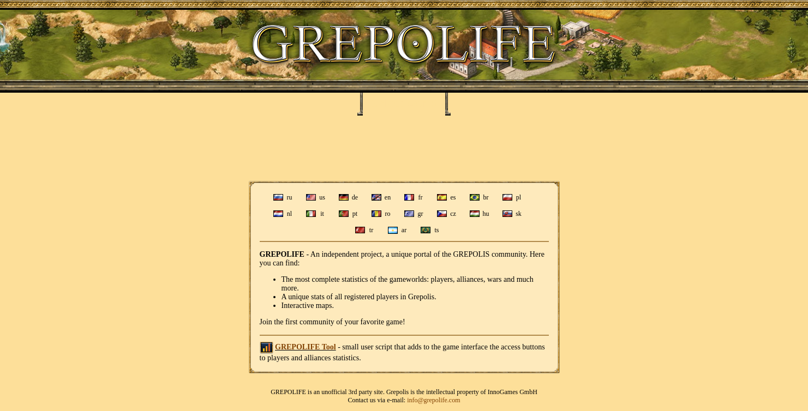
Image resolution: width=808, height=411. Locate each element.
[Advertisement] (404, 148)
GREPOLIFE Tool (305, 347)
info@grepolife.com (433, 400)
